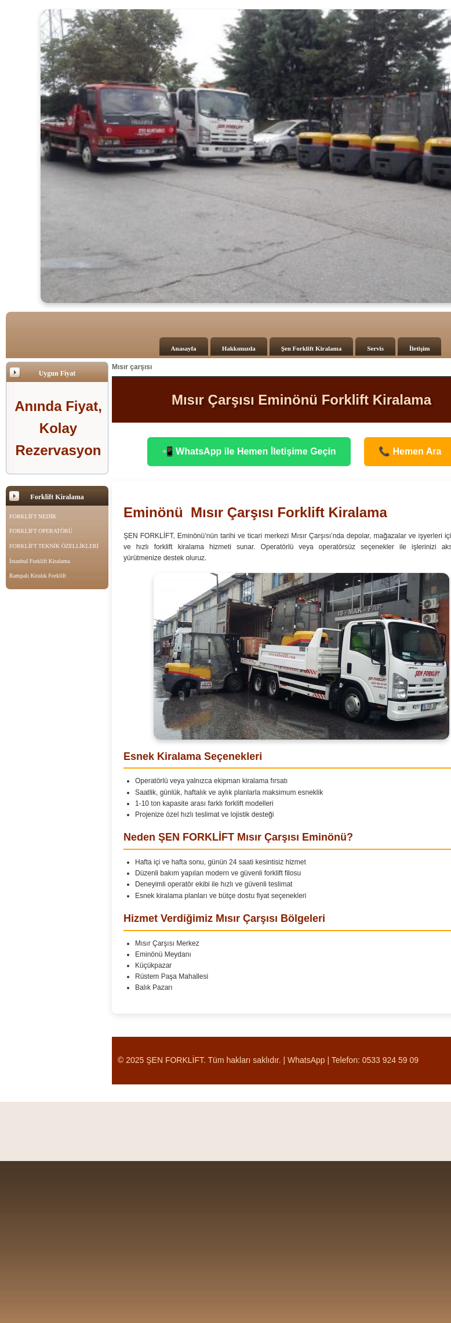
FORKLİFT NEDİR (32, 516)
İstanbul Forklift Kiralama (39, 561)
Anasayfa (184, 348)
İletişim (419, 348)
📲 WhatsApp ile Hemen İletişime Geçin (249, 451)
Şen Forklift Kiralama (311, 348)
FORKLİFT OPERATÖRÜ (40, 531)
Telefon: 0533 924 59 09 (375, 1060)
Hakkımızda (239, 348)
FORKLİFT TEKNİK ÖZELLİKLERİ (54, 546)
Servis (375, 348)
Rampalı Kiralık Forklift (37, 575)
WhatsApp (306, 1060)
